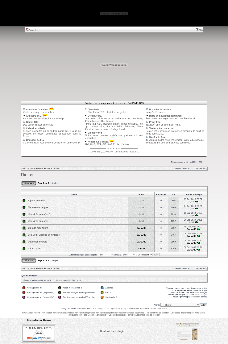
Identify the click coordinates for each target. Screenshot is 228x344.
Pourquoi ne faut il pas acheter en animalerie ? (87, 315)
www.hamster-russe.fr (31, 313)
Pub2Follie (162, 309)
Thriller (55, 169)
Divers (40, 169)
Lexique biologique (117, 315)
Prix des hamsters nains (77, 313)
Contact (105, 309)
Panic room (34, 248)
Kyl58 (141, 200)
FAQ (199, 30)
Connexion (32, 30)
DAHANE (141, 228)
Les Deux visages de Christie (44, 235)
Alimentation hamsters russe (54, 313)
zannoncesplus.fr (133, 309)
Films (47, 169)
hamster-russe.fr (149, 309)
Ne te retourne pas (38, 207)
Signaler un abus (118, 309)
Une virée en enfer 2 (39, 214)
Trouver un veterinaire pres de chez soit (143, 315)
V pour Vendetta (36, 200)
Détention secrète (37, 241)
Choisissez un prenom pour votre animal (188, 313)
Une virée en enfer (38, 221)
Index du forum (28, 169)
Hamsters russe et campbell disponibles (127, 313)
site (99, 309)
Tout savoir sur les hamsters (157, 313)
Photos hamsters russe (99, 313)
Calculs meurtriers (38, 228)
